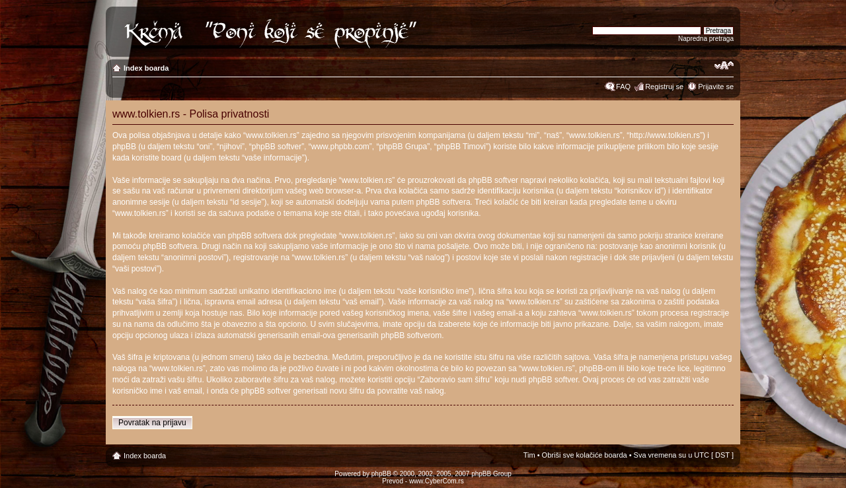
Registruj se (664, 86)
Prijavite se (716, 86)
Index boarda (146, 68)
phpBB (381, 473)
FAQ (623, 86)
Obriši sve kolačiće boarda (584, 455)
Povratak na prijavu (152, 422)
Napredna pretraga (706, 38)
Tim (529, 455)
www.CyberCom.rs (436, 481)
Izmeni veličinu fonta (724, 65)
